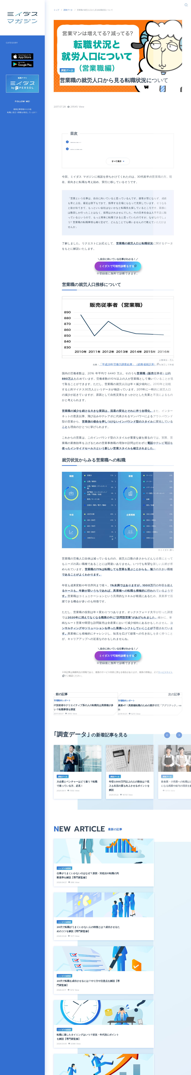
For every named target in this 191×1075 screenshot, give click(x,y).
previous (167, 755)
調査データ (11, 82)
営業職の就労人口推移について (87, 152)
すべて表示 (118, 172)
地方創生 (10, 66)
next (179, 755)
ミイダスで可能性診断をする (116, 277)
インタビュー (12, 50)
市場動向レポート (14, 74)
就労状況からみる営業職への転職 (89, 159)
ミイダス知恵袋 (13, 58)
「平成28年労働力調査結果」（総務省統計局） (128, 375)
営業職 (93, 109)
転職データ (106, 109)
